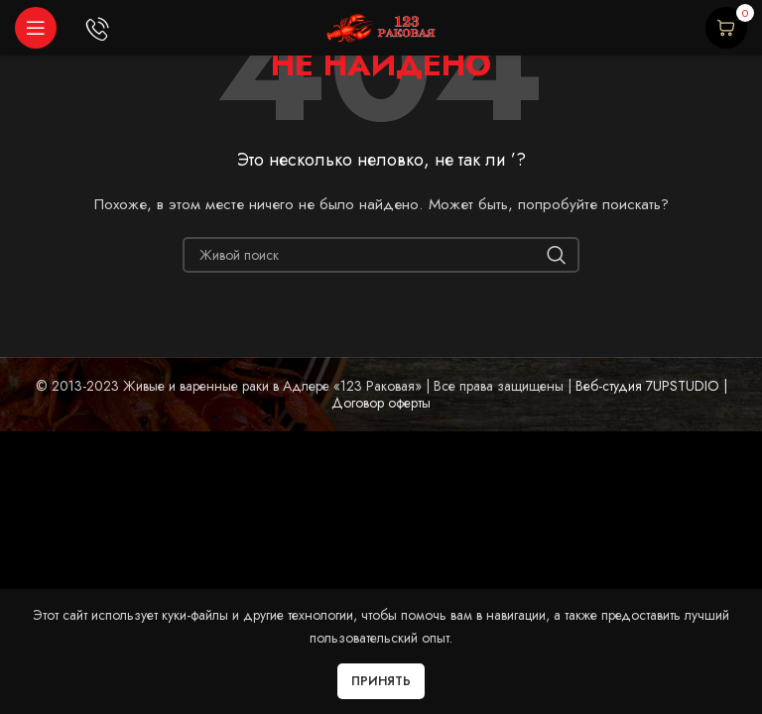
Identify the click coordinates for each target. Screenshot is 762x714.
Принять (381, 681)
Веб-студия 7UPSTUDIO (645, 386)
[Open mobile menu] (35, 28)
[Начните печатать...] (381, 255)
